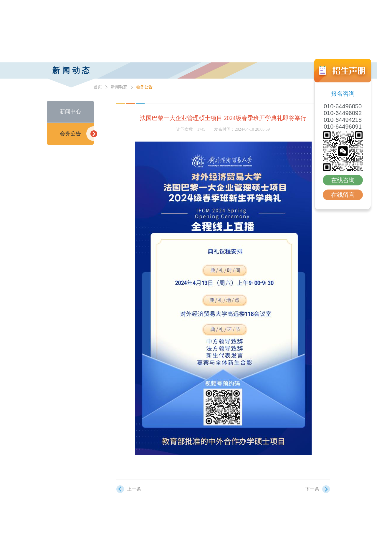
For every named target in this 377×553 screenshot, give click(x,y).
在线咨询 (343, 180)
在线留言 (343, 195)
